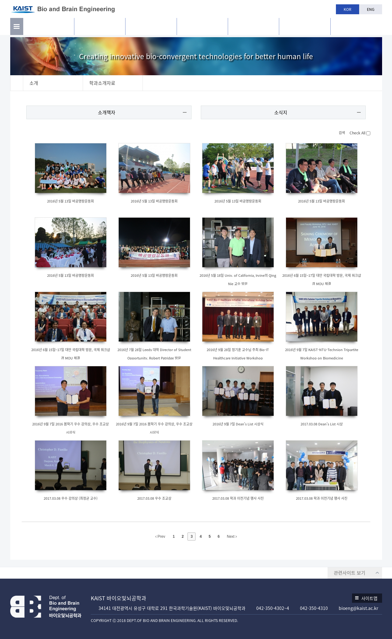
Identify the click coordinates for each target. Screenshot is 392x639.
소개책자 (107, 112)
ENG (370, 9)
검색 (338, 133)
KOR (347, 9)
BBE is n (356, 26)
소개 (49, 28)
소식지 (280, 112)
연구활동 (100, 28)
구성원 (150, 28)
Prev (160, 537)
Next (232, 537)
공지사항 (305, 28)
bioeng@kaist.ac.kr (358, 608)
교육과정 (202, 28)
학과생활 (253, 28)
